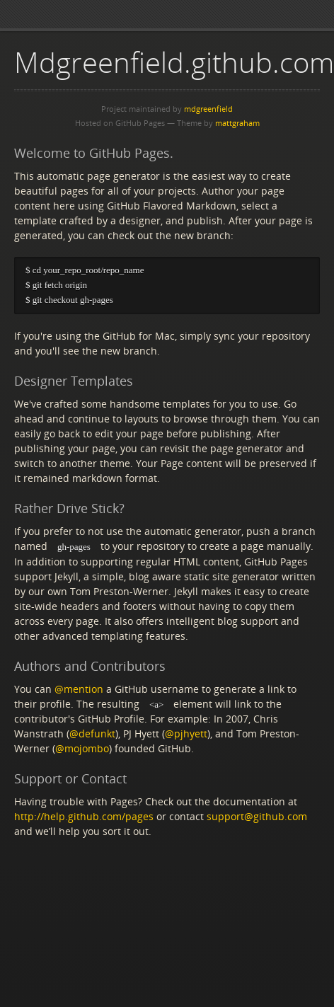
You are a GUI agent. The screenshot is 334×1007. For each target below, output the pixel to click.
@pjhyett (186, 735)
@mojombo (82, 749)
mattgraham (237, 122)
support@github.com (257, 817)
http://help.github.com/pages (84, 817)
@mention (78, 689)
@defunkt (92, 735)
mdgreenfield (208, 108)
